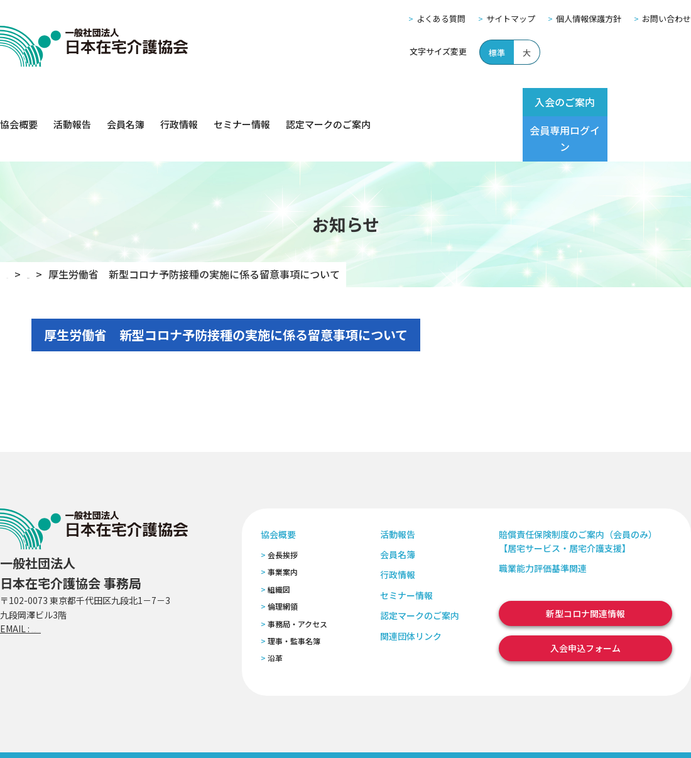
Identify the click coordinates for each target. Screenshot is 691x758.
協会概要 (19, 102)
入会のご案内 (541, 101)
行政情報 (179, 102)
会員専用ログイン (642, 101)
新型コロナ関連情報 (585, 569)
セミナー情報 (242, 102)
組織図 (279, 544)
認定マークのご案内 (328, 102)
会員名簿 (125, 102)
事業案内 (283, 527)
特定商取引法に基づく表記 (237, 732)
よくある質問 (440, 19)
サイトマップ (510, 19)
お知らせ (66, 229)
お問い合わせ (666, 19)
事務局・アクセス (297, 578)
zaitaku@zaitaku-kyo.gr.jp (87, 584)
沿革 (275, 613)
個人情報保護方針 (588, 19)
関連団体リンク (411, 591)
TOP (16, 229)
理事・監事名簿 (294, 596)
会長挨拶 (283, 510)
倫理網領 (283, 561)
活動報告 (72, 102)
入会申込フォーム (585, 603)
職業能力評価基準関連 (543, 523)
